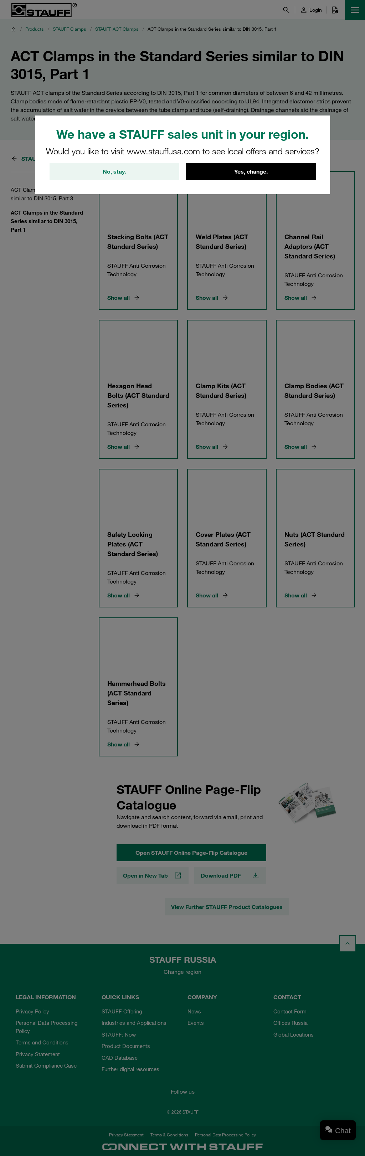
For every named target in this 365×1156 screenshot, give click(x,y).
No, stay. (114, 171)
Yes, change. (251, 171)
